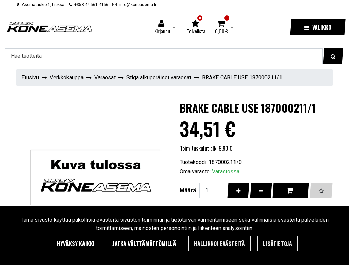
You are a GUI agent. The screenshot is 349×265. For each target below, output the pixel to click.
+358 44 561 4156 (91, 4)
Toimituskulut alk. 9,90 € (206, 148)
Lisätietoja (277, 243)
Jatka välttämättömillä (144, 243)
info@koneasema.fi (137, 4)
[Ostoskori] (221, 27)
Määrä (188, 190)
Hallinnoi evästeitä (219, 243)
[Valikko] (318, 27)
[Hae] (164, 56)
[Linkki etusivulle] (49, 27)
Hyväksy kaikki (76, 243)
